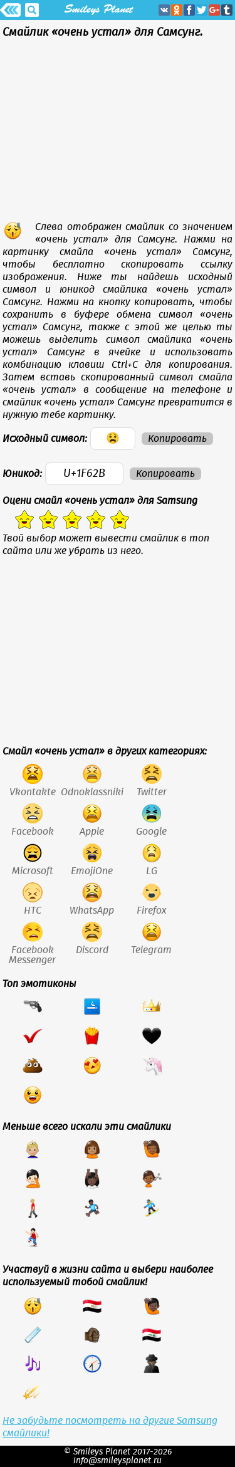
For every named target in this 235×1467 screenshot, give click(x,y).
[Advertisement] (117, 133)
